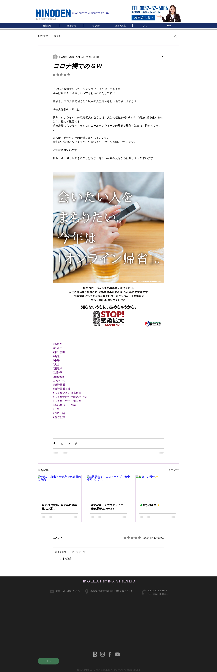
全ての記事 (43, 36)
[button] (169, 25)
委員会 (57, 36)
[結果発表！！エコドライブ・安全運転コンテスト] (108, 487)
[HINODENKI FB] (110, 654)
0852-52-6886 (159, 590)
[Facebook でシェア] (54, 443)
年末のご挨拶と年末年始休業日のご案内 (59, 507)
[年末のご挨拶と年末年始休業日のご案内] (59, 487)
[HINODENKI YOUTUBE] (117, 654)
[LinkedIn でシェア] (69, 443)
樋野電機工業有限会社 (47, 19)
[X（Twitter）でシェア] (61, 443)
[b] (95, 654)
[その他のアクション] (162, 57)
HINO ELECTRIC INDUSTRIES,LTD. (90, 13)
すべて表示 (174, 469)
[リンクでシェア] (76, 443)
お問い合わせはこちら (68, 591)
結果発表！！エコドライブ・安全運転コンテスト (108, 507)
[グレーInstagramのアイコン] (102, 654)
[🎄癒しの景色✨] (157, 487)
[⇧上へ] (48, 661)
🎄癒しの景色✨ (149, 505)
